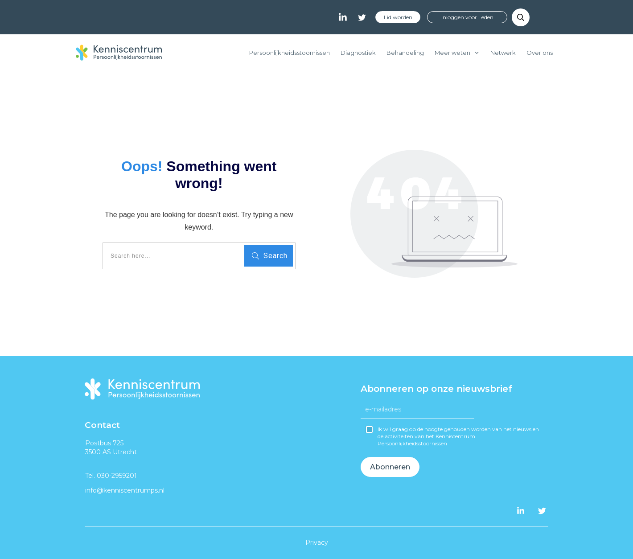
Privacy (316, 542)
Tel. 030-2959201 (111, 476)
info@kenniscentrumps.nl (124, 490)
